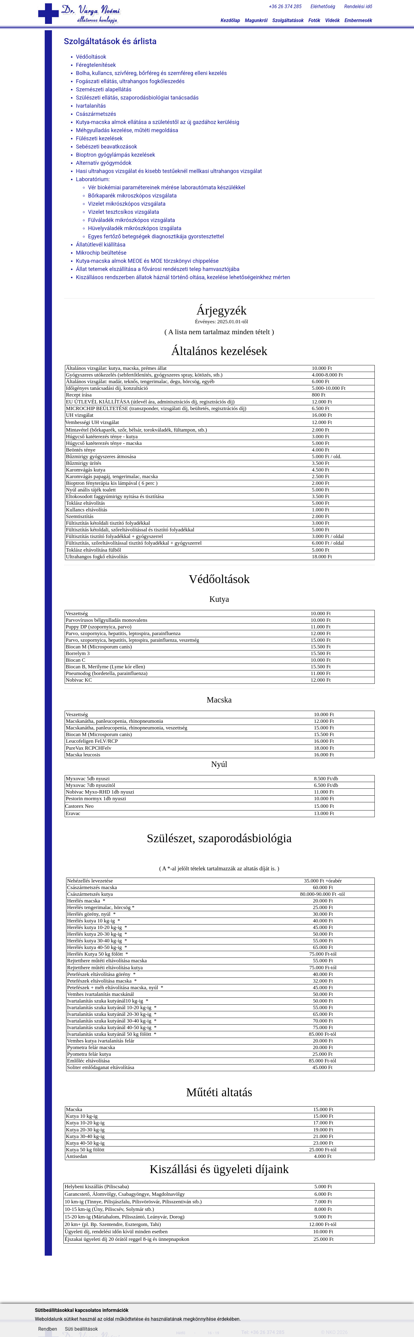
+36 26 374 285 (285, 6)
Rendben (47, 1329)
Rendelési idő (358, 6)
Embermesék (358, 20)
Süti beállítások (81, 1329)
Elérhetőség (323, 6)
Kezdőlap (230, 20)
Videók (332, 20)
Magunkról (256, 20)
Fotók (314, 20)
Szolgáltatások (288, 20)
